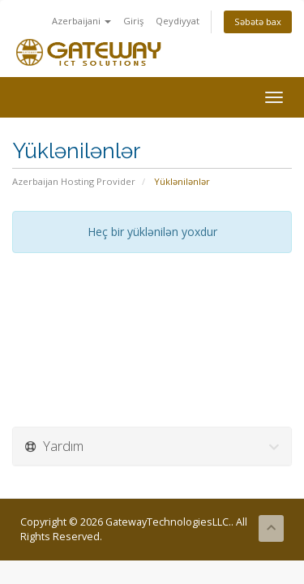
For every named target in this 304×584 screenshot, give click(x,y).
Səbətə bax (257, 21)
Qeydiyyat (177, 21)
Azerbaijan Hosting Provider (73, 181)
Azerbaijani (81, 21)
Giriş (133, 21)
